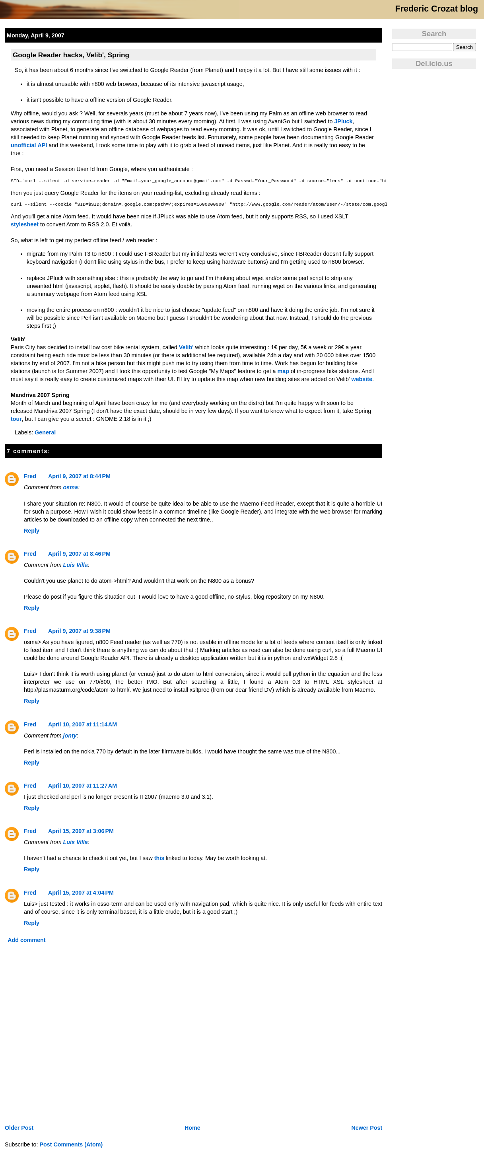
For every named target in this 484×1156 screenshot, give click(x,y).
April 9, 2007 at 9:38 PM (79, 631)
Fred (30, 476)
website (362, 379)
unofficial (23, 145)
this (159, 858)
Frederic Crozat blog (436, 9)
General (45, 432)
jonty (70, 735)
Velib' (186, 347)
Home (192, 1128)
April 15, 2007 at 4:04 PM (81, 892)
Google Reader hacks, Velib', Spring (71, 55)
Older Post (19, 1128)
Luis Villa (75, 565)
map (283, 371)
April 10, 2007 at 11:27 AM (82, 785)
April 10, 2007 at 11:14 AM (82, 724)
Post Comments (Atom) (71, 1144)
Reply (31, 530)
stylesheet (25, 224)
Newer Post (366, 1128)
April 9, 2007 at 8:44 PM (79, 476)
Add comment (26, 940)
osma (70, 487)
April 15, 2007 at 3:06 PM (81, 831)
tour (16, 419)
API (42, 145)
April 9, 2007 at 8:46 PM (79, 554)
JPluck (343, 121)
